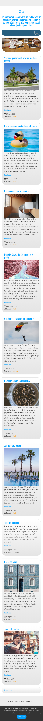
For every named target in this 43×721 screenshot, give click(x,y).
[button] (5, 45)
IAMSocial (10, 701)
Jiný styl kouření (11, 629)
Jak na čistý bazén (12, 445)
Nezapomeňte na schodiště (16, 191)
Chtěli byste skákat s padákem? (19, 318)
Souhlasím (21, 717)
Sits (21, 11)
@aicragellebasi (30, 701)
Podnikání (16, 371)
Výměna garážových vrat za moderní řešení (20, 59)
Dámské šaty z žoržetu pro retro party (18, 255)
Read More (7, 110)
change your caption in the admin (21, 43)
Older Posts (8, 690)
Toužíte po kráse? (12, 522)
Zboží (14, 117)
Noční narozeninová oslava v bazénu (20, 126)
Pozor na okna (10, 562)
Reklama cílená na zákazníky (17, 381)
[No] (40, 713)
